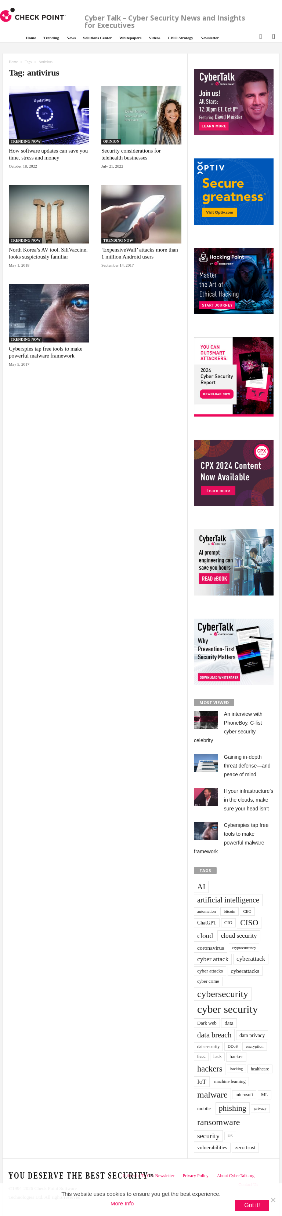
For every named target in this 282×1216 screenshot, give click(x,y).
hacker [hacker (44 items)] (236, 1056)
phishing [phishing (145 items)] (232, 1108)
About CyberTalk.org (235, 1175)
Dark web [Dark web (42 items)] (207, 1023)
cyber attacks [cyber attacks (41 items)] (210, 971)
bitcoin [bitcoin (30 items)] (229, 911)
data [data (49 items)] (228, 1023)
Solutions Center (97, 38)
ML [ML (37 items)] (264, 1094)
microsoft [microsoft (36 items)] (244, 1094)
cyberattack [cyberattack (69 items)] (250, 958)
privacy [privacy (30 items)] (260, 1108)
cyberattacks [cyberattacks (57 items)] (245, 971)
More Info (122, 1203)
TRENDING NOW (25, 141)
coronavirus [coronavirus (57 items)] (210, 948)
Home (31, 38)
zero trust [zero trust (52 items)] (245, 1147)
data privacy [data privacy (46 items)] (252, 1035)
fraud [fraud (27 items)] (201, 1056)
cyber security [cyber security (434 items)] (227, 1009)
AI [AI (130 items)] (201, 886)
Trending (51, 38)
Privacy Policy (195, 1175)
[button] (260, 35)
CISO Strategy (180, 38)
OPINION (111, 141)
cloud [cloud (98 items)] (205, 936)
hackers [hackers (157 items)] (209, 1068)
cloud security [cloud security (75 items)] (239, 935)
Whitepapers (130, 38)
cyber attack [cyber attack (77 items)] (212, 959)
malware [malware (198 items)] (212, 1094)
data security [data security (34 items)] (208, 1046)
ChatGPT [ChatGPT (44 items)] (206, 923)
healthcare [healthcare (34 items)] (260, 1069)
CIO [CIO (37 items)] (228, 922)
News (71, 38)
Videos (154, 38)
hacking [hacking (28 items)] (236, 1068)
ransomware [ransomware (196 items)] (218, 1122)
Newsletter (209, 38)
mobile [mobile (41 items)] (204, 1108)
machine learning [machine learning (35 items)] (230, 1081)
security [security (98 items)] (208, 1136)
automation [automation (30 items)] (206, 911)
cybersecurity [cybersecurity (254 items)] (222, 994)
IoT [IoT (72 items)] (201, 1081)
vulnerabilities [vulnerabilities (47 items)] (212, 1147)
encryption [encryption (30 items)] (254, 1046)
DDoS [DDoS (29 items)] (233, 1046)
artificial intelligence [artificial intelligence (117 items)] (228, 900)
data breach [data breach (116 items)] (214, 1035)
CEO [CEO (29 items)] (247, 911)
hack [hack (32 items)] (217, 1056)
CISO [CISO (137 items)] (249, 922)
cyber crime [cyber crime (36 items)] (208, 981)
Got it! (252, 1205)
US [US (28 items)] (230, 1135)
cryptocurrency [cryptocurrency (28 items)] (244, 947)
